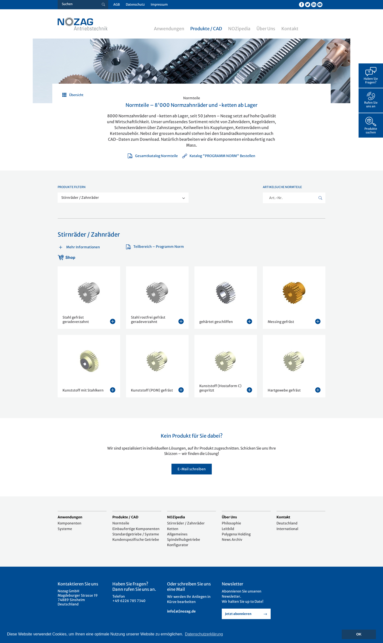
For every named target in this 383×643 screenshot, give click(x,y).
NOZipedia (239, 28)
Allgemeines (177, 534)
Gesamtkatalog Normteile (153, 156)
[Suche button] (103, 4)
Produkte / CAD (206, 28)
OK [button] (359, 634)
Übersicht (76, 95)
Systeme (65, 529)
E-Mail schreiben (192, 469)
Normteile (120, 523)
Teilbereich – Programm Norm (155, 246)
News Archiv (232, 539)
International (287, 529)
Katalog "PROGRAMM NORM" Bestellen (218, 156)
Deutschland (287, 523)
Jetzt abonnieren (238, 614)
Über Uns (265, 28)
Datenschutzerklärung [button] (204, 634)
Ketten (172, 529)
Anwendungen (169, 28)
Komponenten (69, 523)
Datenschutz (135, 4)
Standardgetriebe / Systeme (135, 534)
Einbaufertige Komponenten (136, 529)
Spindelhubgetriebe (183, 539)
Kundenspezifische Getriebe (135, 539)
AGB (116, 4)
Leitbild (228, 529)
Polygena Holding (236, 534)
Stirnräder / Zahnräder (186, 523)
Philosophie (231, 523)
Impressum (159, 4)
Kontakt (289, 28)
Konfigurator (177, 545)
